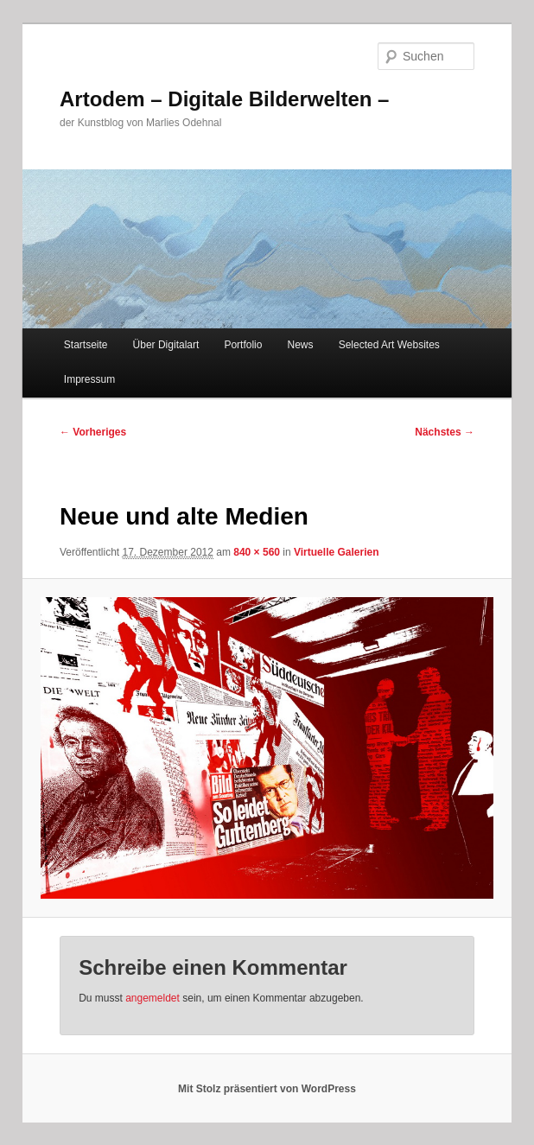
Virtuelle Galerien (336, 552)
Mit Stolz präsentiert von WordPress (267, 1089)
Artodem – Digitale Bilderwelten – (224, 99)
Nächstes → (444, 432)
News (301, 345)
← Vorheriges (93, 432)
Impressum (89, 379)
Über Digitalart (166, 345)
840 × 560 (256, 552)
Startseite (86, 345)
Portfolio (243, 345)
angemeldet (152, 998)
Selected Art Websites (389, 345)
